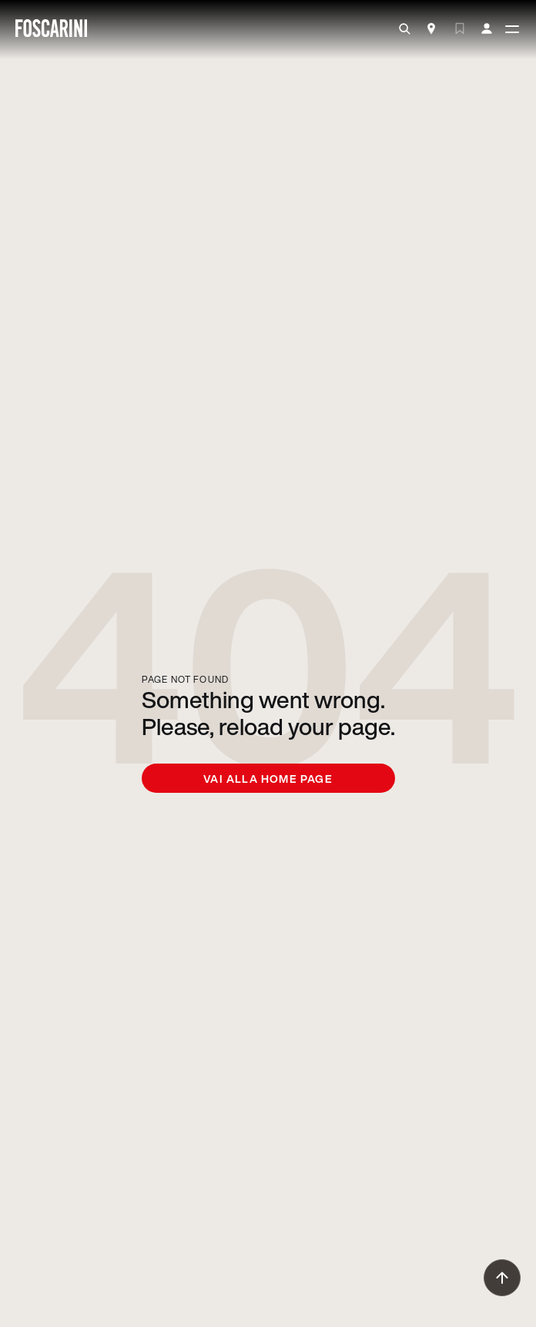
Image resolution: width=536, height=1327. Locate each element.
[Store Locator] (431, 30)
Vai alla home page (268, 778)
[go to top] (502, 1277)
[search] (404, 29)
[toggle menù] (512, 30)
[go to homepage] (51, 29)
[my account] (487, 29)
